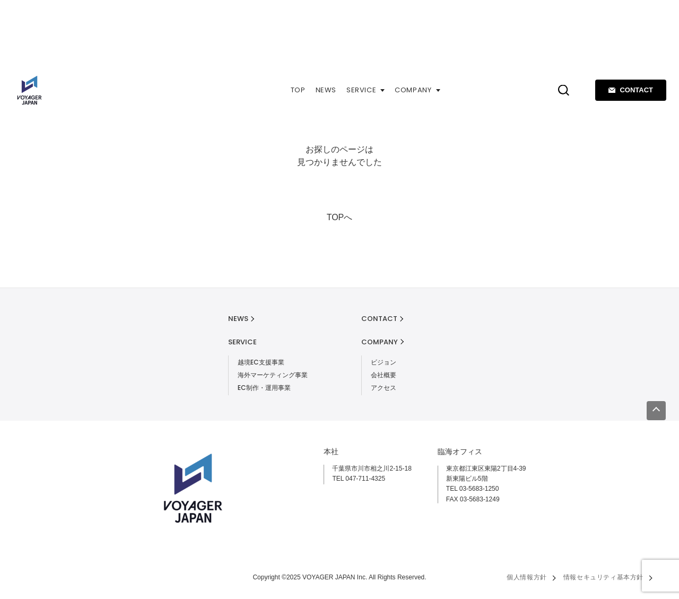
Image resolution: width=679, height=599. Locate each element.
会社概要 (383, 374)
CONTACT (630, 90)
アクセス (383, 387)
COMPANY (417, 90)
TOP (298, 90)
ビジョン (383, 362)
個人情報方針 (527, 577)
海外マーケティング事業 (273, 374)
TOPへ (340, 217)
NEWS (326, 90)
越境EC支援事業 (261, 362)
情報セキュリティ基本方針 (603, 577)
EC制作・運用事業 (264, 387)
